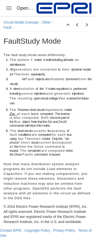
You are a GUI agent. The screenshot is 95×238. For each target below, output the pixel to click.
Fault (7, 27)
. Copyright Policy (36, 230)
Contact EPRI (11, 230)
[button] (68, 25)
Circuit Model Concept (21, 22)
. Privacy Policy (63, 230)
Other (46, 22)
